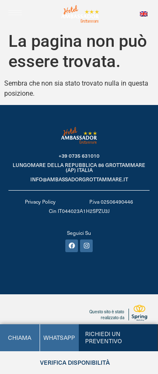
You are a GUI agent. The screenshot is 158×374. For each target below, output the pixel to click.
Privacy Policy (40, 201)
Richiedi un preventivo (103, 337)
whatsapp (59, 338)
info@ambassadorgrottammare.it (79, 179)
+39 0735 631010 (79, 155)
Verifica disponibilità (75, 362)
